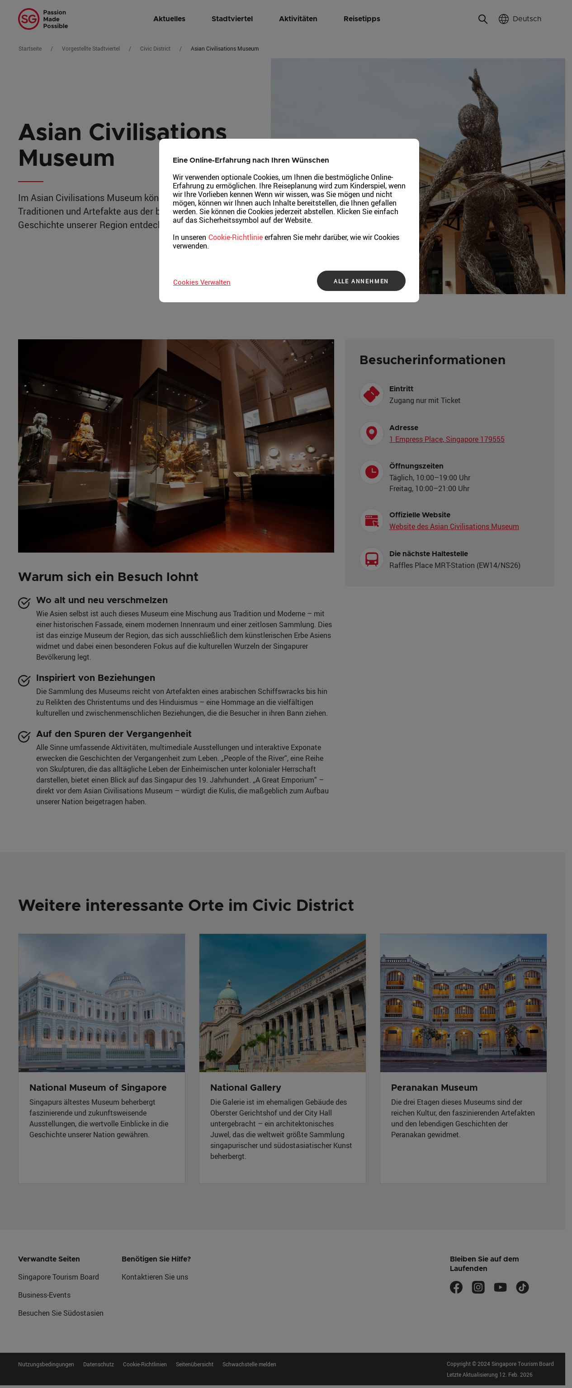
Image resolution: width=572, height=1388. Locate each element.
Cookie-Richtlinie (235, 237)
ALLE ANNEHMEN (361, 281)
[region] (289, 220)
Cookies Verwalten (202, 281)
